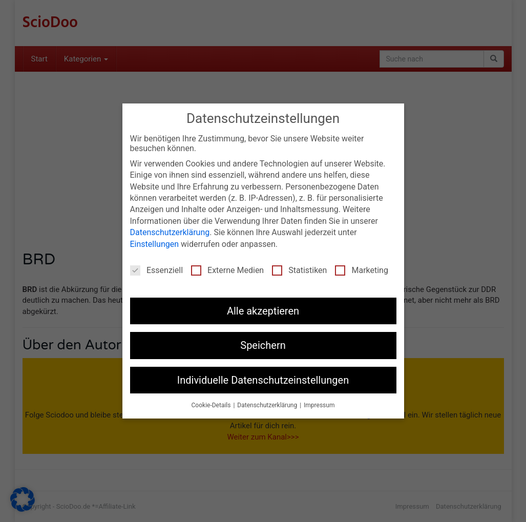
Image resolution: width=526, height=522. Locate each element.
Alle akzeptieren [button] (263, 311)
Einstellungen (154, 244)
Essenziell (156, 270)
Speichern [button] (263, 345)
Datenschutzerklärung (170, 232)
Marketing (361, 270)
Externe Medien (227, 270)
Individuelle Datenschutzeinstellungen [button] (263, 380)
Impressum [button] (319, 405)
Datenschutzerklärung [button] (268, 405)
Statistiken (299, 270)
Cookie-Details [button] (212, 405)
